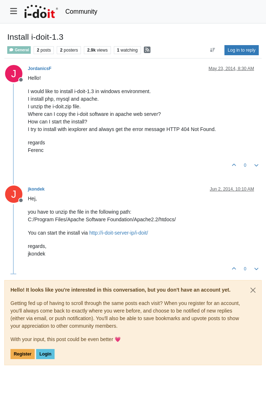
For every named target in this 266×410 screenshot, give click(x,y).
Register (22, 354)
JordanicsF (39, 68)
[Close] (253, 290)
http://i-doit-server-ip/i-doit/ (118, 233)
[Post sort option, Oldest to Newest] (213, 50)
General (19, 50)
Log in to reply (242, 50)
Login (45, 354)
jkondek (36, 189)
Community (81, 11)
